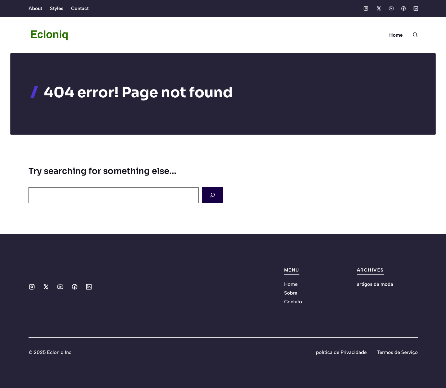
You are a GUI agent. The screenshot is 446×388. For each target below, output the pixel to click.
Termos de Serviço (397, 352)
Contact (80, 8)
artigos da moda (375, 284)
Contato (293, 302)
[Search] (212, 195)
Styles (56, 8)
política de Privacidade (341, 352)
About (35, 8)
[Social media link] (365, 8)
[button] (413, 35)
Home (396, 35)
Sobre (290, 293)
